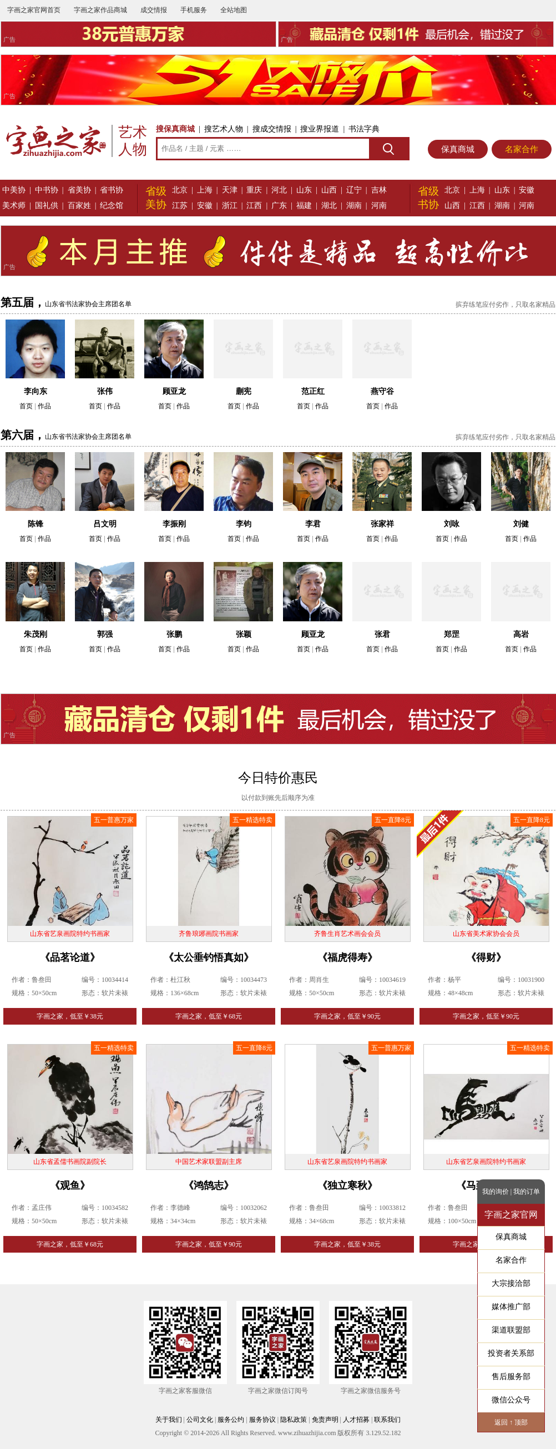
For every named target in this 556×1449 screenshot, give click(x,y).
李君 (313, 524)
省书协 (111, 190)
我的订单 (526, 1191)
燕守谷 (382, 391)
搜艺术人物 (223, 129)
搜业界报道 (319, 129)
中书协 (46, 190)
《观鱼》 (70, 1185)
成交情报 (153, 10)
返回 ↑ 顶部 (511, 1422)
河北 (279, 190)
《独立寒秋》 (347, 1185)
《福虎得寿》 (347, 957)
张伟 (105, 391)
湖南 (354, 205)
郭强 (105, 634)
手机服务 (193, 10)
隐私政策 (293, 1419)
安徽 (205, 205)
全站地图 (233, 10)
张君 (382, 634)
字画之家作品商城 (100, 10)
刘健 (521, 524)
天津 (229, 190)
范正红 (313, 391)
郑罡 (451, 634)
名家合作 (521, 149)
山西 (329, 190)
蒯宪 (243, 391)
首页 (26, 406)
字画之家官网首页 (33, 10)
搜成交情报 (271, 129)
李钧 (243, 524)
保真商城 (457, 149)
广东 (279, 205)
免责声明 (325, 1419)
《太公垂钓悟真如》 (209, 957)
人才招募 (356, 1419)
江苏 (180, 205)
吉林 (379, 190)
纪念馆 (111, 205)
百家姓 (79, 205)
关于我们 (168, 1419)
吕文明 (105, 524)
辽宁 (354, 190)
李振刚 (174, 524)
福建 (304, 205)
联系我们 (387, 1419)
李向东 (35, 391)
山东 (304, 190)
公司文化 (199, 1419)
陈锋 (35, 524)
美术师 (14, 205)
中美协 (14, 190)
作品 (44, 406)
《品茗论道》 (70, 957)
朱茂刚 (35, 634)
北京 (180, 190)
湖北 (329, 205)
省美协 (79, 190)
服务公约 (231, 1419)
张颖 (243, 634)
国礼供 (46, 205)
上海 (205, 190)
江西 (254, 205)
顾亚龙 (174, 391)
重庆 (254, 190)
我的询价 (495, 1191)
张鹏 (174, 634)
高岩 (521, 634)
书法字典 (364, 129)
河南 (379, 205)
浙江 (229, 205)
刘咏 (451, 524)
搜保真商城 (175, 129)
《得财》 (486, 957)
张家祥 (382, 524)
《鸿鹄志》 (209, 1185)
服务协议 (262, 1419)
